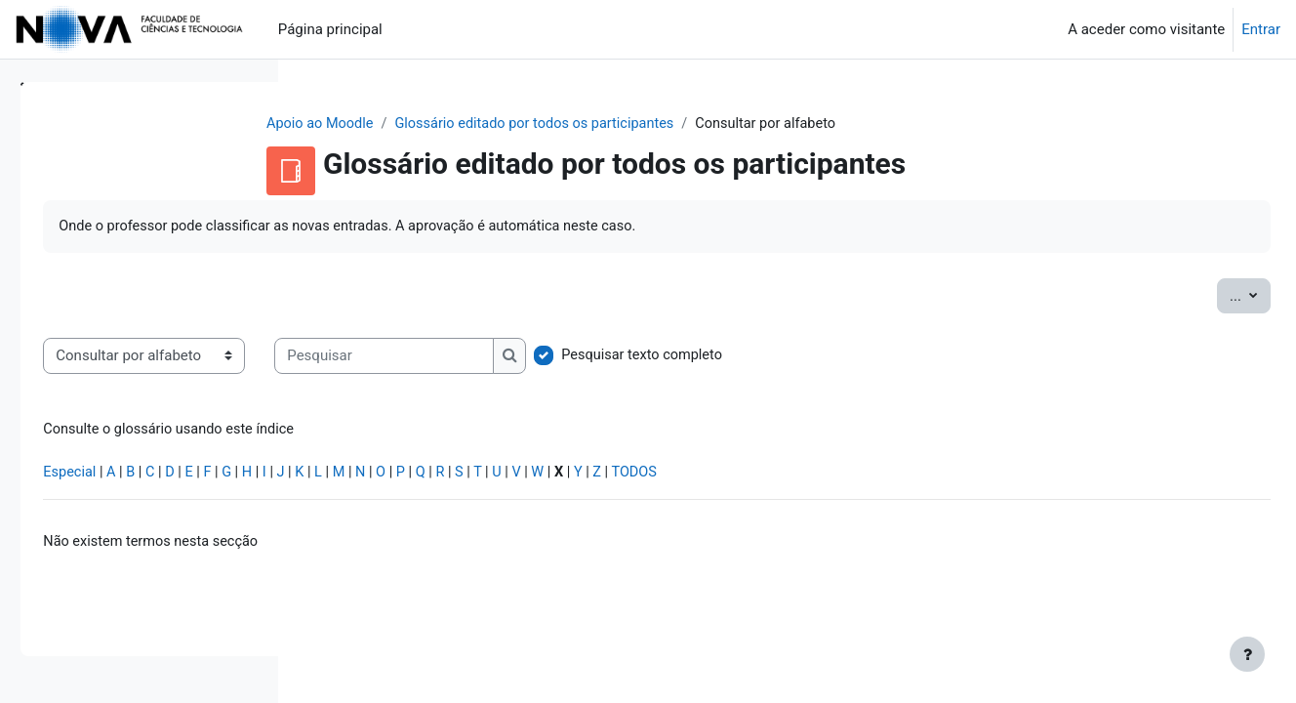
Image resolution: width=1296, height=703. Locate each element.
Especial (343, 476)
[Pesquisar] (657, 358)
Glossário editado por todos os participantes (657, 124)
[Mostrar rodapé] (1247, 654)
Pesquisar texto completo (917, 357)
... (1206, 295)
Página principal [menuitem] (330, 29)
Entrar (1260, 29)
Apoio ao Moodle (437, 124)
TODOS (928, 476)
